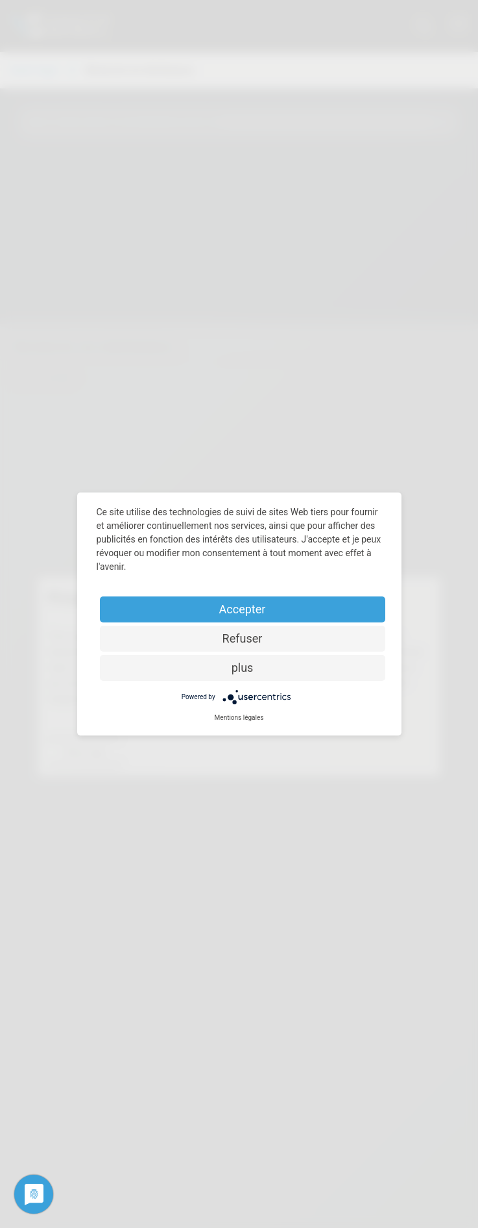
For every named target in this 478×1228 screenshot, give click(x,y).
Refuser (242, 638)
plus (243, 667)
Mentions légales (239, 717)
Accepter (242, 609)
